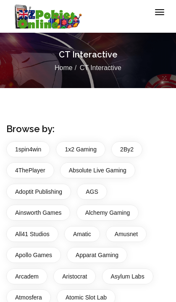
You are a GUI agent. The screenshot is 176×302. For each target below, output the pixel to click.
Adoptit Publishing (38, 191)
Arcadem (27, 276)
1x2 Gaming (80, 149)
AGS (92, 191)
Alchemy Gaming (107, 212)
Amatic (82, 234)
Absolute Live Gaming (97, 170)
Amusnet (126, 234)
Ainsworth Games (38, 212)
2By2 (127, 149)
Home (64, 67)
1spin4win (28, 149)
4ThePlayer (30, 170)
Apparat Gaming (97, 255)
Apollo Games (33, 255)
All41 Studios (32, 234)
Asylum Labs (127, 276)
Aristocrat (74, 276)
